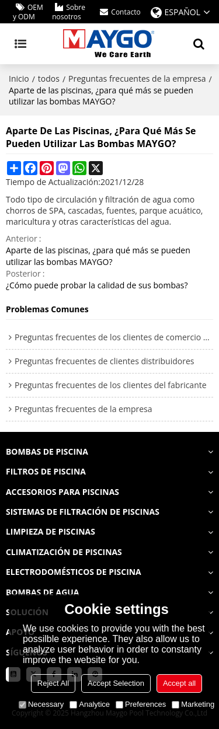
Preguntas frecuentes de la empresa (137, 78)
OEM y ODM (28, 12)
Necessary (41, 704)
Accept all (179, 683)
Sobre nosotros (68, 12)
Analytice (89, 704)
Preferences (141, 704)
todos (49, 78)
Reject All (53, 683)
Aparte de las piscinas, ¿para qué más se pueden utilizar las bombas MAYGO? (98, 256)
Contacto (125, 12)
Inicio (19, 78)
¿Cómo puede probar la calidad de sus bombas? (96, 285)
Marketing (193, 704)
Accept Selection (116, 683)
